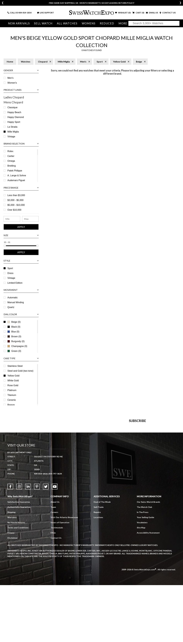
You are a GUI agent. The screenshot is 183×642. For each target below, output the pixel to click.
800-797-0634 (55, 530)
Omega (11, 161)
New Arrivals (18, 23)
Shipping (11, 569)
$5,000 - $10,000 (16, 205)
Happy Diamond (15, 117)
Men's (10, 78)
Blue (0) (13, 331)
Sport (10, 268)
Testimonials (57, 584)
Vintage (11, 136)
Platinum (11, 390)
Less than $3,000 (16, 195)
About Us (55, 559)
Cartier (10, 156)
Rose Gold (12, 385)
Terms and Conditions (18, 584)
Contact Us (56, 595)
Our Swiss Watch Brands (148, 559)
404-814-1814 (24, 12)
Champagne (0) (17, 346)
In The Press (142, 569)
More (121, 23)
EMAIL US (152, 12)
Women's (12, 83)
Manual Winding (15, 302)
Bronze (11, 405)
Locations (98, 574)
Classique (12, 107)
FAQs (53, 589)
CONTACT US (168, 12)
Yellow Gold (13, 375)
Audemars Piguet (16, 180)
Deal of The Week (102, 559)
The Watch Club (144, 564)
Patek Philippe (14, 170)
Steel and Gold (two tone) (20, 371)
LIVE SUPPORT (45, 12)
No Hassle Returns (16, 579)
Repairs (97, 569)
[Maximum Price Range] (30, 219)
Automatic (12, 297)
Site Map (141, 584)
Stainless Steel (15, 366)
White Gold (13, 380)
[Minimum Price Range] (12, 219)
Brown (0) (14, 336)
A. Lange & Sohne (16, 175)
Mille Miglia (13, 131)
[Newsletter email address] (105, 463)
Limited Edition (14, 283)
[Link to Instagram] (19, 543)
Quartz (10, 307)
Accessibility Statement (148, 589)
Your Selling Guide (145, 574)
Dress (10, 273)
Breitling (11, 166)
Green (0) (14, 351)
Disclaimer (12, 595)
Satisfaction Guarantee (18, 559)
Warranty (12, 574)
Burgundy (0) (16, 341)
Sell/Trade (99, 564)
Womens (87, 23)
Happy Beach (14, 112)
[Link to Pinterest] (37, 543)
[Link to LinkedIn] (28, 543)
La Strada (12, 127)
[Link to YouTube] (54, 543)
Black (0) (13, 327)
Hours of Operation (60, 579)
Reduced (106, 23)
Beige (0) (14, 322)
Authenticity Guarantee (18, 564)
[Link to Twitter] (46, 543)
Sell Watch (43, 23)
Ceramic (11, 400)
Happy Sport (13, 122)
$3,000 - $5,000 (15, 200)
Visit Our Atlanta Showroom (64, 574)
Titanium (11, 395)
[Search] (153, 23)
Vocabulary (142, 579)
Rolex (10, 151)
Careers (54, 569)
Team (53, 564)
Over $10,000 (14, 210)
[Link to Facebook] (10, 543)
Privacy (10, 589)
